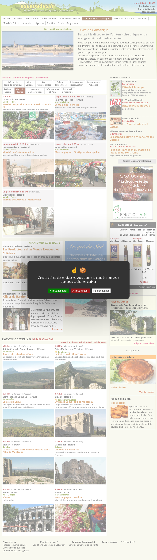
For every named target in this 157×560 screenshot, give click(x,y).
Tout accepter (58, 290)
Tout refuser (80, 290)
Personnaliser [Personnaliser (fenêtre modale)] (101, 290)
